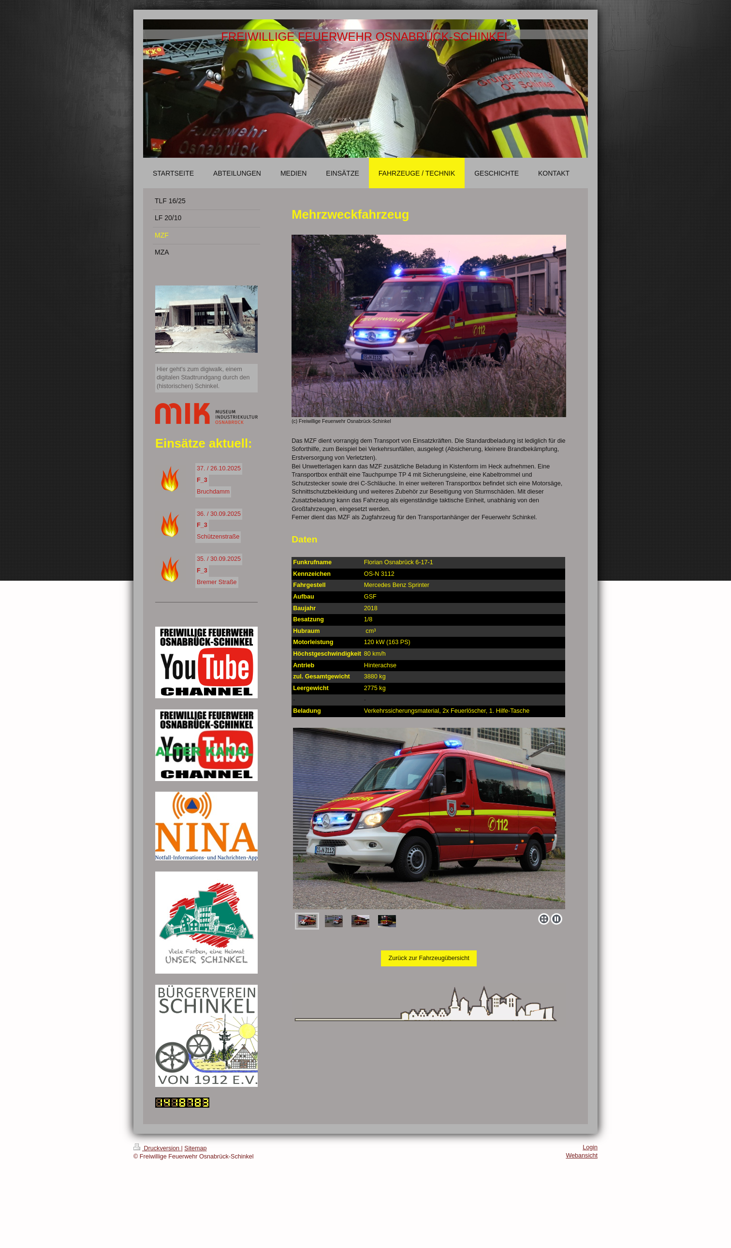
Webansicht (582, 1155)
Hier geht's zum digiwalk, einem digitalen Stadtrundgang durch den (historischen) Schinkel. (203, 378)
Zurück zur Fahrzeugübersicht (428, 958)
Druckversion (157, 1148)
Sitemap (195, 1148)
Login (590, 1147)
